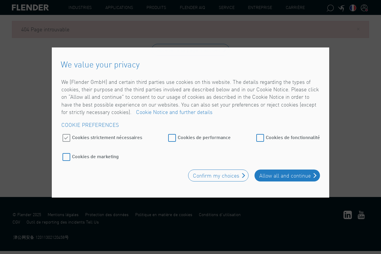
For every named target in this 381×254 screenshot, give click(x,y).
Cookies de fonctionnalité (293, 135)
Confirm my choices (216, 173)
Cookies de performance (204, 135)
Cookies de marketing (95, 154)
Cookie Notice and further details (174, 110)
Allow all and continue (285, 173)
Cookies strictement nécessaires (107, 135)
